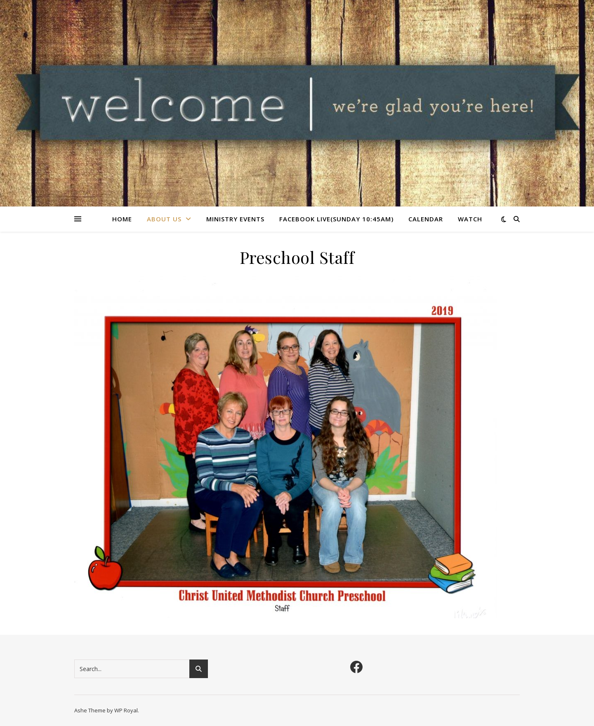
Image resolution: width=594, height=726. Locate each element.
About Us (164, 219)
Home (122, 219)
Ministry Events (235, 219)
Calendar (425, 219)
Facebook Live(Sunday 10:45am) (336, 219)
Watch (470, 219)
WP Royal (126, 710)
